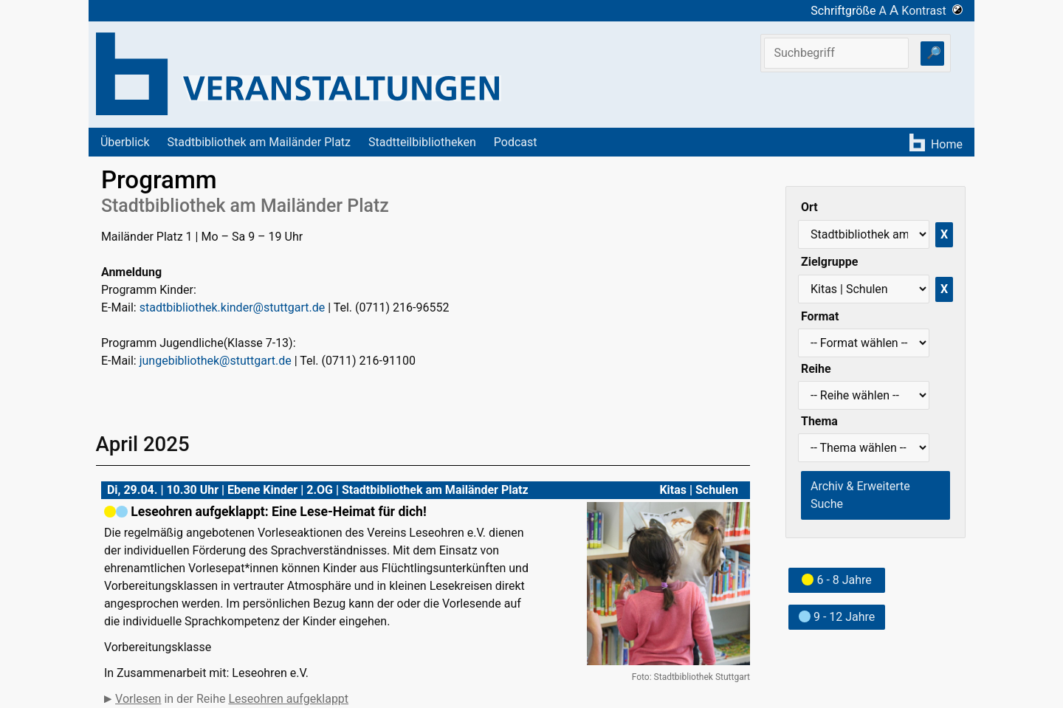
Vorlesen (138, 699)
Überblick (125, 142)
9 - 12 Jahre (837, 617)
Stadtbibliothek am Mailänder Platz (259, 142)
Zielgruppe (829, 262)
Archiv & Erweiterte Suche (860, 495)
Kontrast (932, 11)
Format (820, 316)
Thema (819, 421)
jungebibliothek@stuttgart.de (216, 361)
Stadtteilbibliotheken (422, 142)
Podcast (515, 142)
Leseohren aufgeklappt (288, 699)
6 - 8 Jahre (836, 580)
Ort (809, 207)
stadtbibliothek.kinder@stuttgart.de (232, 307)
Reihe (816, 369)
